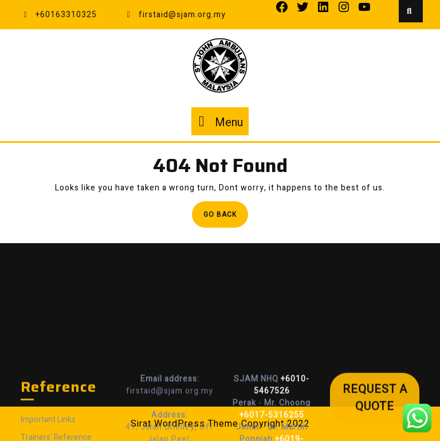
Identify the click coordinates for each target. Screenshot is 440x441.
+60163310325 (59, 15)
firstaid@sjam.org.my (175, 15)
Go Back (225, 218)
